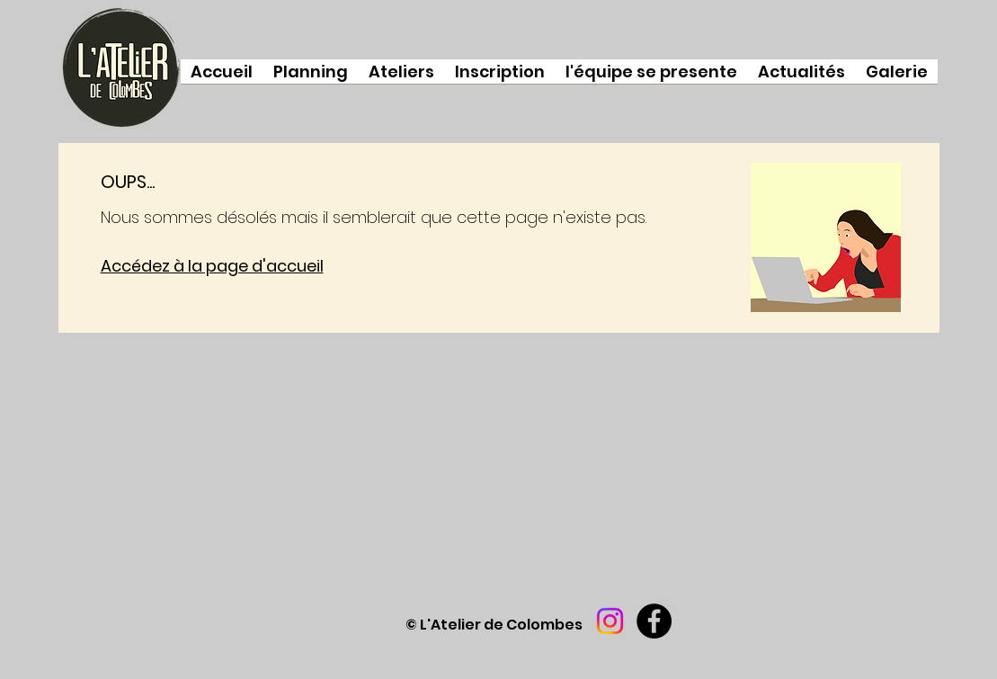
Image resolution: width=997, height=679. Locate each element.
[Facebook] (654, 621)
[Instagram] (610, 621)
